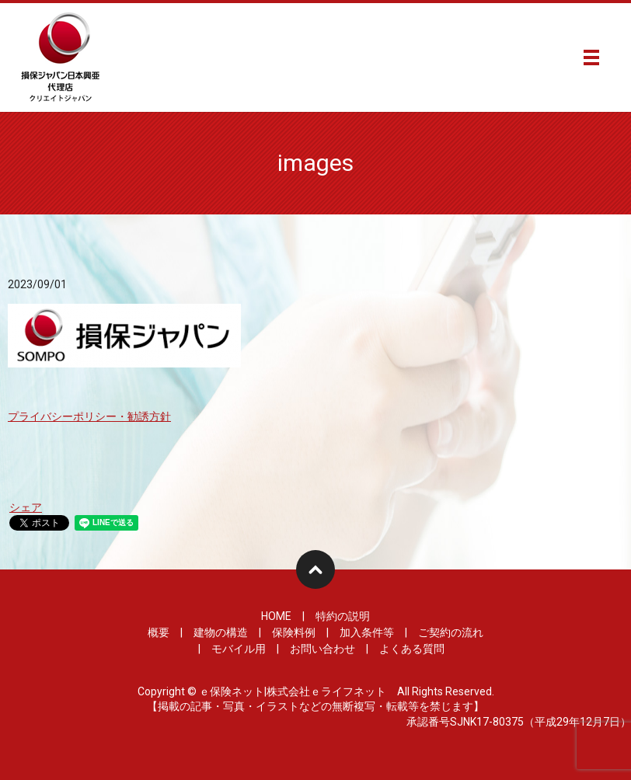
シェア (25, 507)
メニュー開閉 (591, 57)
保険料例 (294, 632)
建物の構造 (220, 632)
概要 (158, 632)
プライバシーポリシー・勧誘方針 (89, 416)
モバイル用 (238, 648)
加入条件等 (367, 632)
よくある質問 (411, 648)
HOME (276, 616)
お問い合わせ (322, 648)
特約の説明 (343, 616)
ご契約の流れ (450, 632)
